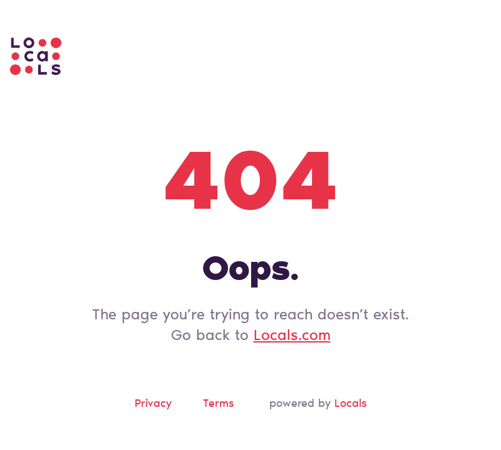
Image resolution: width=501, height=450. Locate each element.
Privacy (153, 404)
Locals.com (292, 336)
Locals (350, 404)
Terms (218, 404)
